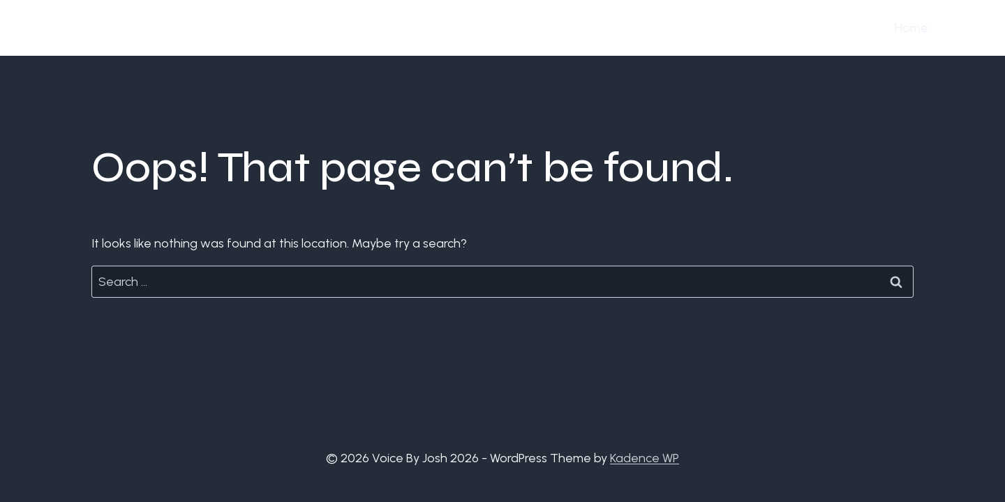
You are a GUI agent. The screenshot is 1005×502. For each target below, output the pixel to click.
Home (911, 28)
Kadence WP (644, 458)
